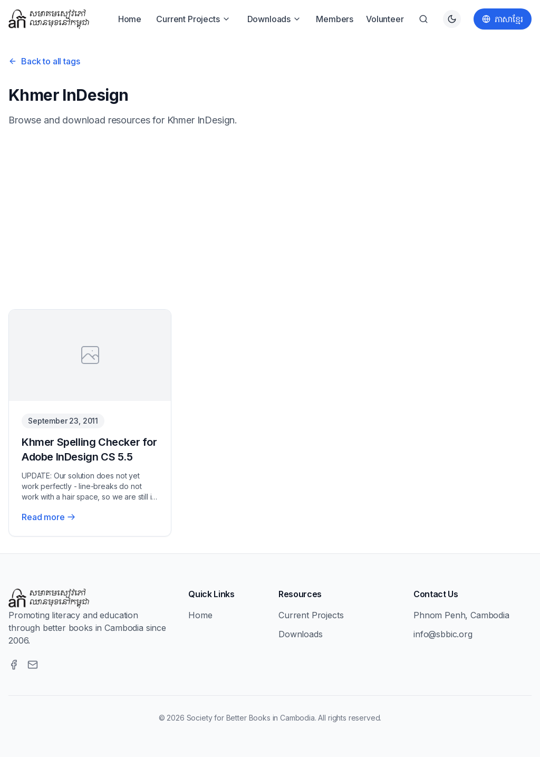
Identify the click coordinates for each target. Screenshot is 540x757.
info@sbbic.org (442, 634)
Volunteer (385, 19)
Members (334, 19)
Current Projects (193, 19)
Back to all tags (44, 61)
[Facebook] (13, 664)
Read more (48, 517)
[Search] (423, 19)
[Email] (32, 664)
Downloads (274, 19)
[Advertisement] (270, 218)
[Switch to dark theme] (452, 19)
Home (129, 19)
